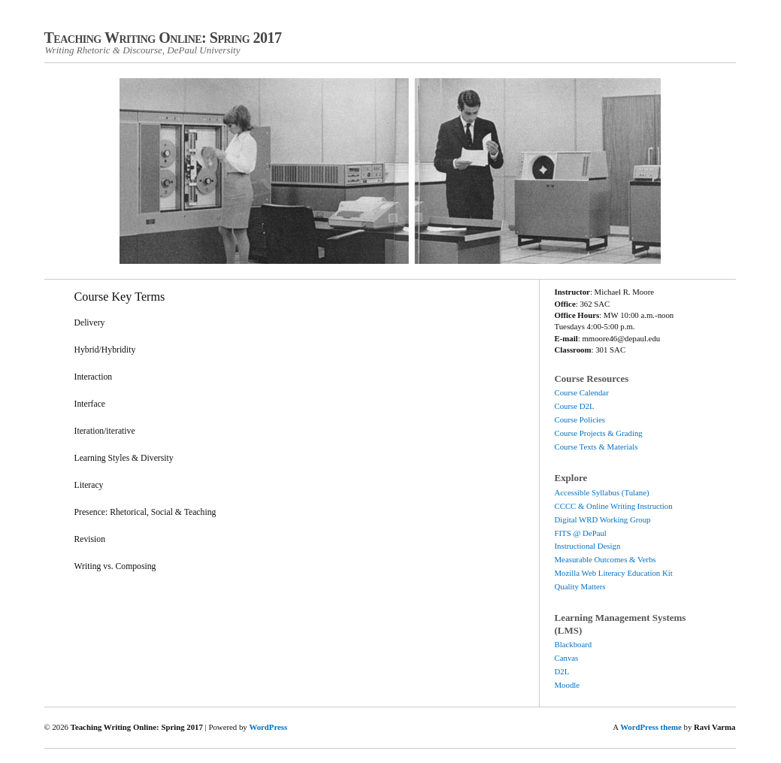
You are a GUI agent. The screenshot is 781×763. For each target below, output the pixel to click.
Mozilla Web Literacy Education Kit (614, 572)
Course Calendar (582, 392)
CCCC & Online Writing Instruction (614, 505)
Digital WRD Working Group (603, 519)
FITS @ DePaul (581, 532)
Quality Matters (580, 586)
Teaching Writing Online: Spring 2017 (163, 37)
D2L (562, 671)
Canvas (567, 657)
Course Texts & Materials (596, 446)
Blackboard (573, 644)
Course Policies (580, 419)
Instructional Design (588, 545)
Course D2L (575, 405)
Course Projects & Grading (599, 433)
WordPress (268, 726)
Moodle (567, 684)
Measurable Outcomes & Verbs (605, 559)
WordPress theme (651, 726)
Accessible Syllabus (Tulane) (602, 492)
